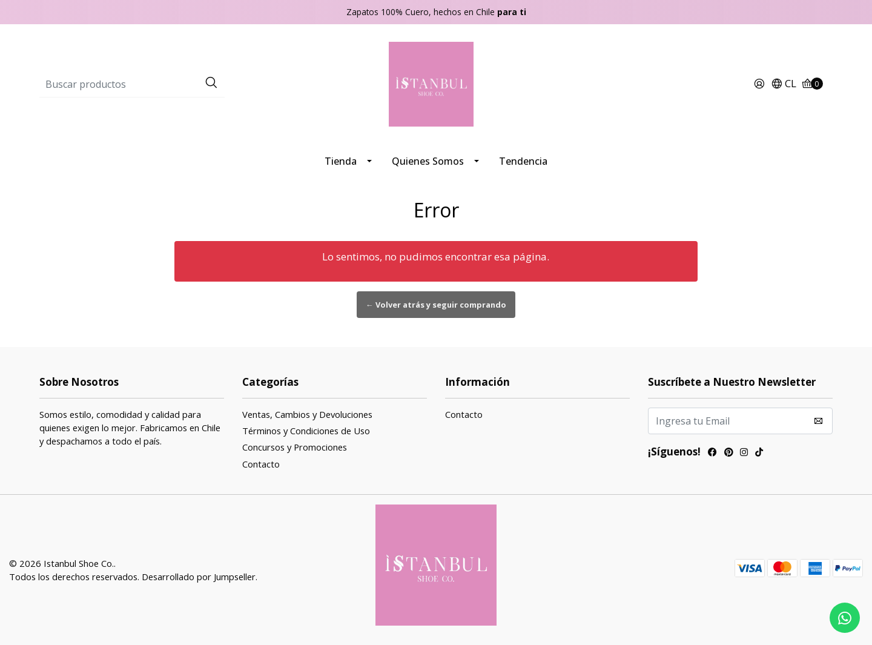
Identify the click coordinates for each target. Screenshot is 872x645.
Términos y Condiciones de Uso (306, 431)
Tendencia (523, 161)
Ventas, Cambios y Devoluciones (307, 414)
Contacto (261, 464)
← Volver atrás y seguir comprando (436, 304)
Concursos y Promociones (294, 447)
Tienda (341, 161)
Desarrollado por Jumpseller (199, 577)
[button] (783, 84)
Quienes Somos (428, 161)
